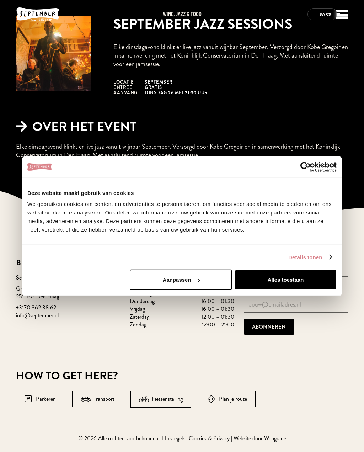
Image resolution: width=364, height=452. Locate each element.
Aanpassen (181, 280)
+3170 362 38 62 (36, 307)
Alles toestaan (286, 280)
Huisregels (173, 438)
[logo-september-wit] (37, 14)
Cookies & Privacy (209, 438)
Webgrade (275, 438)
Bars (325, 14)
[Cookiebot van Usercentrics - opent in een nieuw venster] (305, 166)
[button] (340, 18)
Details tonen (305, 257)
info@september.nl (37, 315)
